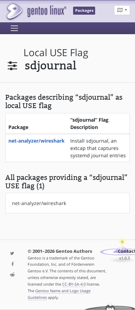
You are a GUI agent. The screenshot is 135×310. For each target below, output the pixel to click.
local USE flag (55, 52)
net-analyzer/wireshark (36, 140)
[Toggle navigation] (14, 28)
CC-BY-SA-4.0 (74, 284)
